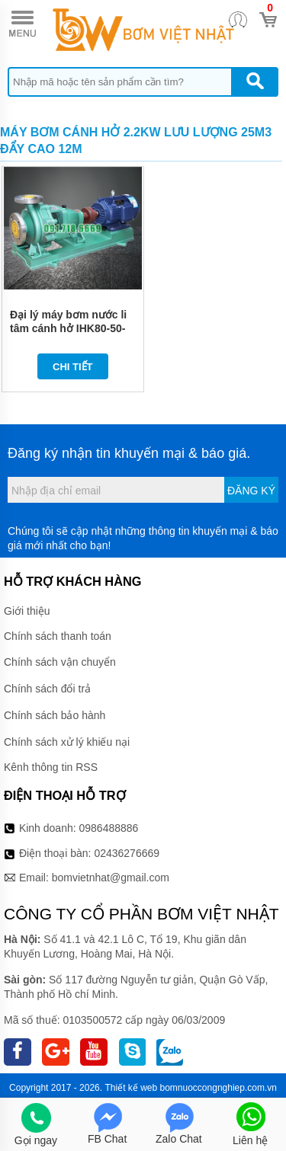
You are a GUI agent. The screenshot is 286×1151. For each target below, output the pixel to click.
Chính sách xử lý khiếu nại (67, 742)
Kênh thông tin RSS (51, 767)
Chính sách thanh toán (57, 636)
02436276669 (126, 853)
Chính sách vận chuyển (60, 662)
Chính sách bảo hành (54, 715)
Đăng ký (251, 490)
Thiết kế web (130, 1087)
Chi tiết (73, 366)
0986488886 (109, 828)
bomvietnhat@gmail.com (110, 877)
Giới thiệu (27, 611)
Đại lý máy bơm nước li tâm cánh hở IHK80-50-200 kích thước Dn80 (68, 328)
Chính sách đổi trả (47, 689)
